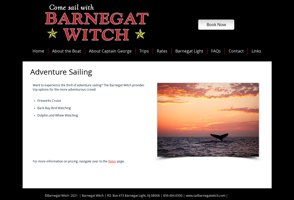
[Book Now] (216, 25)
